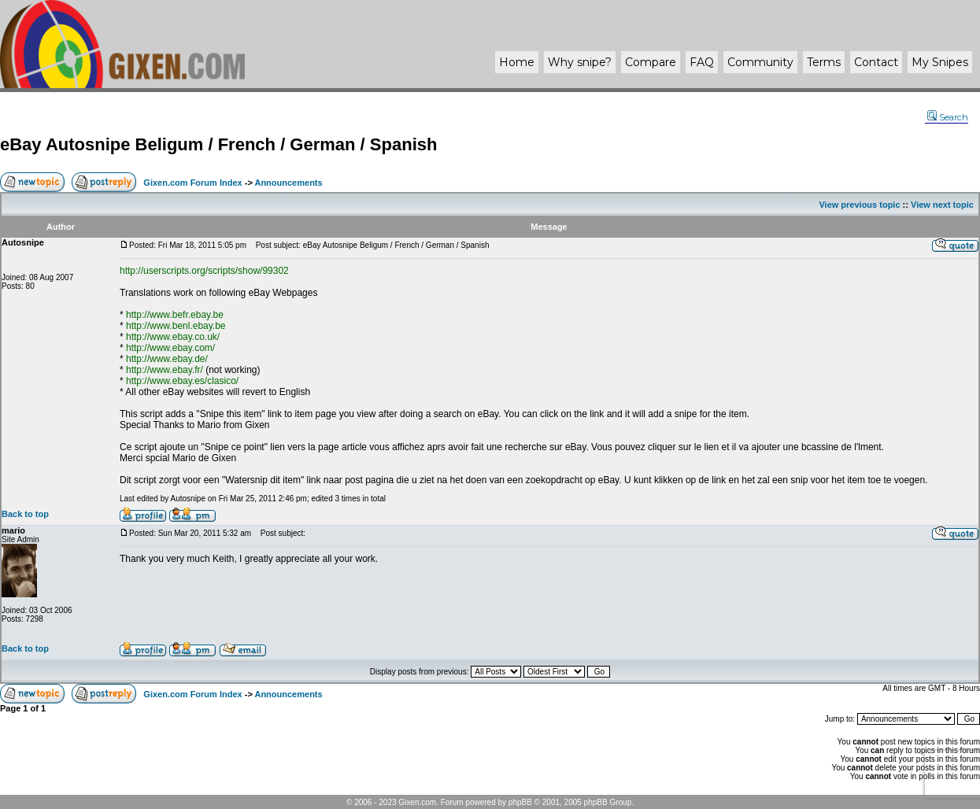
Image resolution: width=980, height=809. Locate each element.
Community (760, 62)
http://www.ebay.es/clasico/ (182, 380)
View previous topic (859, 204)
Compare (650, 62)
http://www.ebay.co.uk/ (173, 336)
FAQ (702, 62)
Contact (876, 62)
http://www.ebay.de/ (167, 358)
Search (947, 117)
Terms (824, 62)
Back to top (25, 514)
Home (516, 62)
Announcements (288, 182)
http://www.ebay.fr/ (164, 369)
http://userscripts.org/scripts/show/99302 (204, 270)
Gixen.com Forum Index (192, 182)
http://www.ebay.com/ (170, 347)
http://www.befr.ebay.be (175, 314)
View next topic (942, 204)
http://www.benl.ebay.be (176, 325)
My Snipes (940, 62)
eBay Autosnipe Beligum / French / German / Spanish (218, 144)
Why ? (580, 62)
